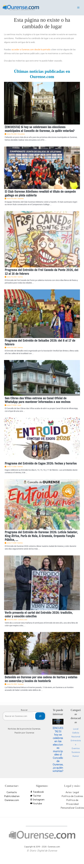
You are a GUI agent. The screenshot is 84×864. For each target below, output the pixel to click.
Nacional (75, 739)
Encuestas (57, 723)
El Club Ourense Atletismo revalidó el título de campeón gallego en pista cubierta (40, 196)
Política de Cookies (72, 798)
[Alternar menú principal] (78, 9)
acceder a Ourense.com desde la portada (30, 52)
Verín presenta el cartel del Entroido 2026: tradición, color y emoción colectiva (39, 617)
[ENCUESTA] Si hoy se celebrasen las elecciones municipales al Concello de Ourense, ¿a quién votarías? (39, 131)
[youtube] (42, 806)
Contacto (12, 794)
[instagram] (42, 802)
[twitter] (42, 798)
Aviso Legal (72, 794)
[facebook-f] (42, 794)
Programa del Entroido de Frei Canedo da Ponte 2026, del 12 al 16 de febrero (41, 274)
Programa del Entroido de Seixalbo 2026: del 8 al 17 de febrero (40, 345)
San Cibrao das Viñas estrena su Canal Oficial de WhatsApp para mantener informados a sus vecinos (37, 403)
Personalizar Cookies (72, 810)
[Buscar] (40, 718)
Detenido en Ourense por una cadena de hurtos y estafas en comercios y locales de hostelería (41, 682)
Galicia (75, 735)
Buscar (24, 712)
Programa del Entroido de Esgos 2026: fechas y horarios (41, 466)
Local (58, 725)
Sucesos (75, 754)
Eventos (76, 750)
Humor (75, 758)
